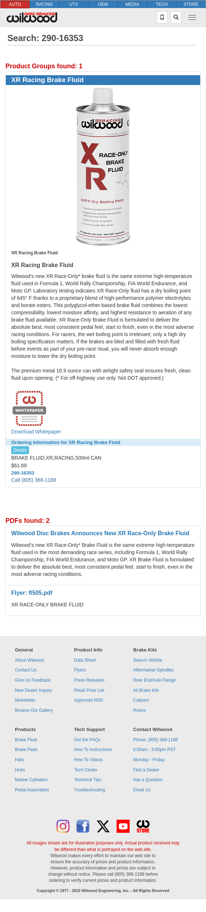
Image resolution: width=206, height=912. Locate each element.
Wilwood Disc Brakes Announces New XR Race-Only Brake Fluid (100, 533)
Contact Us (25, 670)
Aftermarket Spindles (153, 670)
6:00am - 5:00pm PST (154, 749)
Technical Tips (87, 779)
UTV (74, 4)
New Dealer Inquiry (33, 690)
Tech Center (86, 769)
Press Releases (89, 680)
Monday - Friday (149, 759)
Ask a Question (148, 779)
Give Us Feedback (33, 680)
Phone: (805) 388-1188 (155, 739)
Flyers (80, 670)
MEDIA (132, 4)
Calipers (141, 700)
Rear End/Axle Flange (154, 680)
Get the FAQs (87, 739)
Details (20, 450)
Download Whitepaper (36, 412)
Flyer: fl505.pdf (31, 593)
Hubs (20, 769)
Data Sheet (85, 660)
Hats (19, 759)
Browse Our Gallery (34, 710)
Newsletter (25, 700)
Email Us (142, 789)
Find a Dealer (146, 769)
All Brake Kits (146, 690)
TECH (162, 4)
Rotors (139, 710)
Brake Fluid (26, 739)
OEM (103, 4)
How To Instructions (93, 749)
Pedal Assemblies (32, 789)
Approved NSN (88, 700)
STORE (191, 4)
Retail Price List (89, 690)
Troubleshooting (89, 789)
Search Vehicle (147, 660)
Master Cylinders (31, 779)
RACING (44, 4)
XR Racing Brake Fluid (47, 80)
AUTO (15, 4)
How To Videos (88, 759)
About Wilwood (29, 660)
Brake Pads (26, 749)
